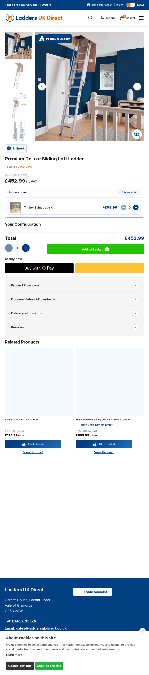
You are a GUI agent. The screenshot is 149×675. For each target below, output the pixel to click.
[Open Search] (90, 18)
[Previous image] (42, 86)
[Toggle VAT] (130, 5)
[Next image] (137, 86)
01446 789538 (24, 621)
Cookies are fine (49, 666)
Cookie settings (20, 666)
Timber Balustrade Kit (39, 207)
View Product (33, 452)
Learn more (14, 655)
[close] (142, 631)
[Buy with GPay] (39, 268)
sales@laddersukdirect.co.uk (41, 628)
